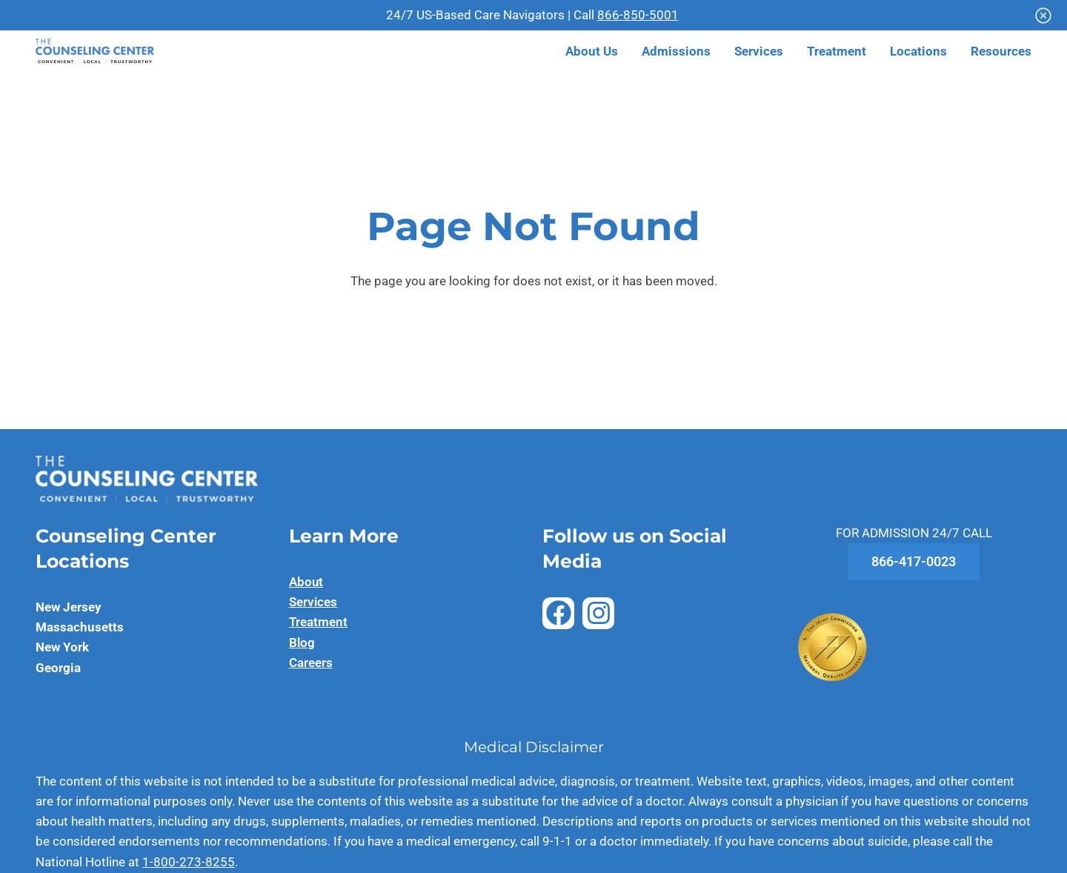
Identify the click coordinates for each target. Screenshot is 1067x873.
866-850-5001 (638, 14)
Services (313, 601)
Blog (302, 642)
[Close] (1043, 15)
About (306, 581)
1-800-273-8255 (188, 861)
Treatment (318, 621)
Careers (311, 662)
